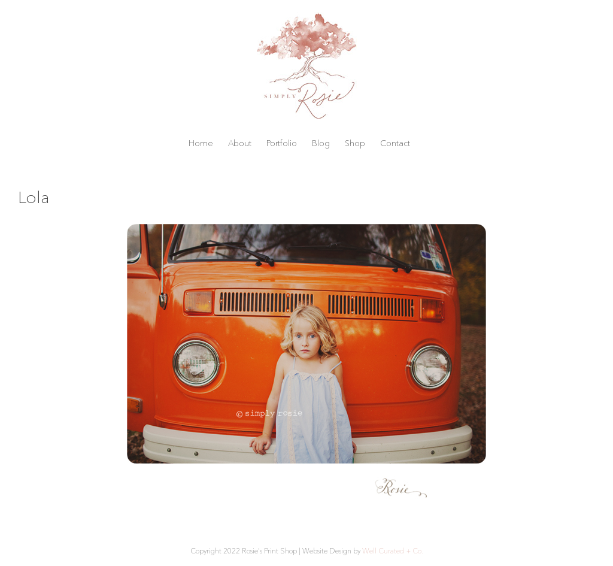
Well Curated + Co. (392, 550)
